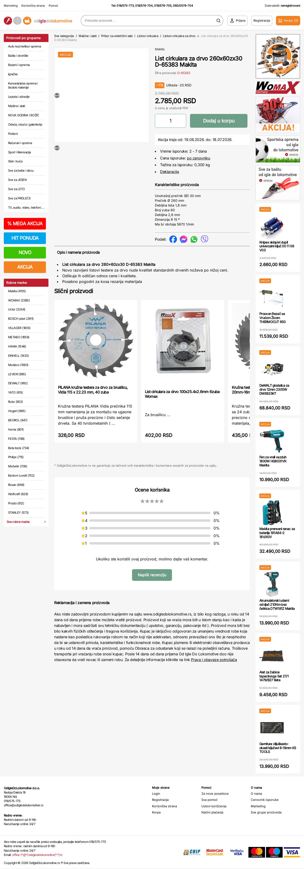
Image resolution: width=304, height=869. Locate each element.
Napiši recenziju (152, 575)
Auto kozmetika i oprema (24, 46)
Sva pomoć (209, 800)
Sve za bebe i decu (20, 170)
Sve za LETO (16, 189)
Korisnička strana (33, 5)
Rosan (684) (16, 485)
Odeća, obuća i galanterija (25, 124)
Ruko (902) (15, 402)
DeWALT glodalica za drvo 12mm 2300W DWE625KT (274, 389)
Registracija (160, 800)
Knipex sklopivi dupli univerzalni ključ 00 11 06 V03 (276, 246)
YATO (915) (15, 392)
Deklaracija (169, 171)
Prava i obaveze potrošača (214, 659)
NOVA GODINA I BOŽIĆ (23, 115)
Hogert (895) (16, 411)
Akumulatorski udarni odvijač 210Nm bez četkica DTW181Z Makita (277, 604)
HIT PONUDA (24, 238)
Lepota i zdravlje (18, 97)
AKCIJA (25, 267)
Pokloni (13, 134)
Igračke (13, 74)
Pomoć (53, 5)
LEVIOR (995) (17, 374)
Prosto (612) (16, 503)
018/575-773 (125, 5)
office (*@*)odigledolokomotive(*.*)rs (37, 855)
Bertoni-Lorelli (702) (21, 475)
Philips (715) (16, 457)
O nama (256, 793)
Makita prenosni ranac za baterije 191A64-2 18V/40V (277, 533)
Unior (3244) (16, 309)
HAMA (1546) (17, 346)
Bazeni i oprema (18, 65)
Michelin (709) (17, 466)
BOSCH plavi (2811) (20, 318)
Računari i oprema (20, 143)
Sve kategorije (64, 36)
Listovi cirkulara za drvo (179, 36)
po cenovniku (198, 158)
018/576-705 (162, 5)
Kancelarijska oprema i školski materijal (23, 85)
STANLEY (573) (18, 512)
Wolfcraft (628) (18, 494)
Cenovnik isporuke (265, 800)
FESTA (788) (16, 439)
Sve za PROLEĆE (19, 198)
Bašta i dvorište (18, 55)
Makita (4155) (17, 291)
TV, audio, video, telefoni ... (26, 207)
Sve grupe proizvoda (266, 812)
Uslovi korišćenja (213, 806)
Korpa (156, 812)
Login (156, 793)
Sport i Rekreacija (19, 152)
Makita (159, 49)
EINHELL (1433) (18, 355)
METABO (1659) (18, 337)
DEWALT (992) (18, 383)
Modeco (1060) (18, 365)
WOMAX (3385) (19, 300)
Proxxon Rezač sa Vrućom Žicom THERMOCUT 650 (272, 318)
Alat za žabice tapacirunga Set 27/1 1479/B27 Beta (274, 676)
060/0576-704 (183, 5)
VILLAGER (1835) (19, 328)
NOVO (25, 252)
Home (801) (16, 429)
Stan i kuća (15, 161)
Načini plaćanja (212, 812)
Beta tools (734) (18, 448)
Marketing (11, 5)
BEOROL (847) (17, 420)
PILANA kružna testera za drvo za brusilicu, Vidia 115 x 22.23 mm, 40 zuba (93, 390)
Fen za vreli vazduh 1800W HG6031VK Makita (272, 461)
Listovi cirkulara (147, 36)
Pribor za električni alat (117, 36)
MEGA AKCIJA (25, 223)
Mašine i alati (16, 106)
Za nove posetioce (215, 793)
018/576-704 (144, 5)
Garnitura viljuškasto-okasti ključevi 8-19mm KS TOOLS (277, 748)
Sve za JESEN (17, 180)
